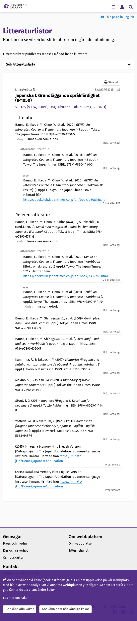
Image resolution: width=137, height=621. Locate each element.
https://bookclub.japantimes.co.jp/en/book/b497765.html (65, 276)
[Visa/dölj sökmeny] (130, 6)
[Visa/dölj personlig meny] (122, 6)
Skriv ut (111, 82)
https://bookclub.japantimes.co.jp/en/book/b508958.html (66, 200)
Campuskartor (13, 557)
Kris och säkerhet (15, 550)
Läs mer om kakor (16, 598)
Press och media (15, 543)
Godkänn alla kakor (20, 609)
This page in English (119, 17)
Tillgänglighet (78, 550)
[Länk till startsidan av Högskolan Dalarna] (15, 5)
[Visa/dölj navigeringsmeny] (113, 6)
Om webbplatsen (81, 543)
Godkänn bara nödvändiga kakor (65, 609)
